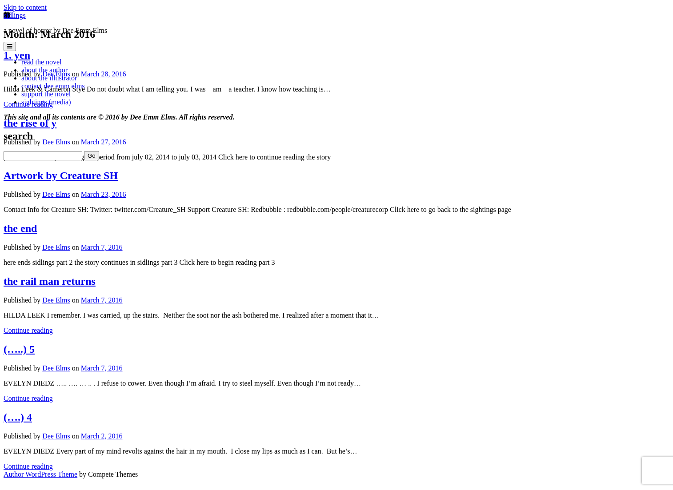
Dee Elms (56, 194)
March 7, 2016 (102, 247)
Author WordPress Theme (40, 474)
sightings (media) (46, 102)
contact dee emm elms (53, 86)
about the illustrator (49, 78)
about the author (44, 70)
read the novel (41, 62)
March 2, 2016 (102, 436)
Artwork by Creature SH (61, 175)
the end (20, 228)
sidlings (15, 15)
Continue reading (28, 330)
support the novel (46, 94)
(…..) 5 (19, 349)
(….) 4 (18, 417)
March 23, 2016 (103, 194)
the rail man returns (50, 281)
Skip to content (25, 7)
